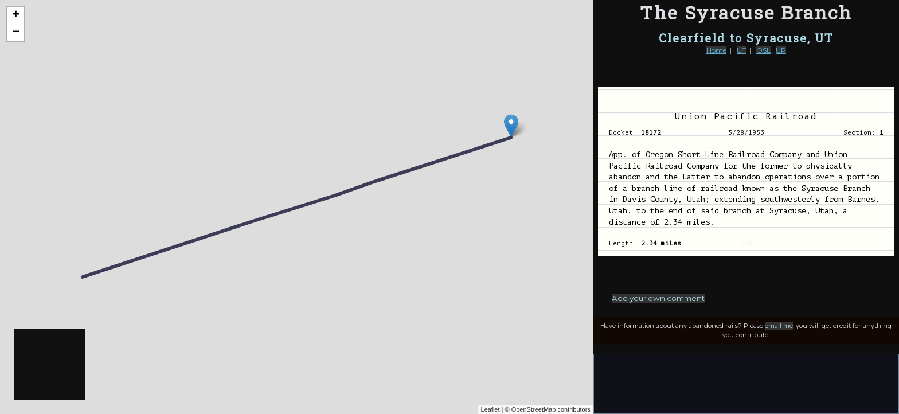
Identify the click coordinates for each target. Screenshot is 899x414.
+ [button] (15, 15)
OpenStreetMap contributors (551, 409)
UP (781, 50)
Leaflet (490, 409)
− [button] (15, 32)
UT (741, 50)
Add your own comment (658, 298)
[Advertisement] (50, 365)
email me (779, 326)
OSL (763, 50)
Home (716, 50)
